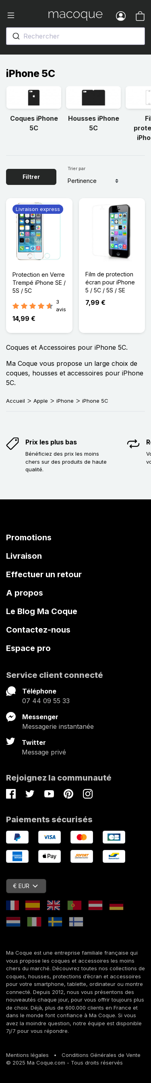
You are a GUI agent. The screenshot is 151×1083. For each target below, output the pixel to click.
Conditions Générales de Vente (101, 1055)
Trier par (76, 168)
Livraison (24, 556)
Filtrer (31, 176)
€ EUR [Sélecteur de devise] (25, 885)
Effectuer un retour (44, 574)
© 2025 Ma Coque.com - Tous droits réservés (64, 1062)
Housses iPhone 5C (93, 123)
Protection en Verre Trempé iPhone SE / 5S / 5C (39, 282)
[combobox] (75, 36)
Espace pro (28, 648)
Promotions (29, 537)
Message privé (44, 752)
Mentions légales (27, 1055)
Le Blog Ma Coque (41, 611)
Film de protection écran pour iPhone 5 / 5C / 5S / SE (110, 282)
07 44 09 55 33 (46, 701)
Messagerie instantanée (58, 726)
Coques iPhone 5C (34, 123)
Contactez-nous (38, 630)
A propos (24, 593)
